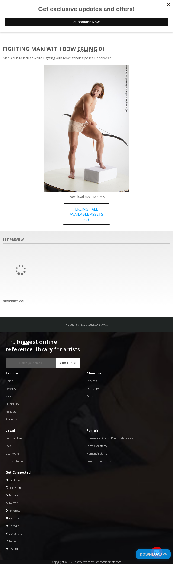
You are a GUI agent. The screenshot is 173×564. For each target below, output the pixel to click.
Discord (12, 549)
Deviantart (14, 534)
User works (12, 453)
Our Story (92, 389)
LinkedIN (13, 526)
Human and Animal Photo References (109, 438)
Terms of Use (14, 438)
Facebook (13, 480)
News (9, 396)
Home (9, 381)
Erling (87, 49)
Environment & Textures (101, 461)
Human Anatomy (96, 453)
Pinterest (13, 511)
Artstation (13, 495)
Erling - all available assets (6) (86, 214)
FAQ (8, 446)
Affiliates (11, 412)
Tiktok (11, 541)
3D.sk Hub (12, 404)
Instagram (13, 488)
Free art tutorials (16, 461)
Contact (91, 396)
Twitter (12, 503)
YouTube (13, 518)
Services (91, 381)
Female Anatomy (96, 446)
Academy (11, 419)
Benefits (11, 389)
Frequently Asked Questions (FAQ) (86, 325)
